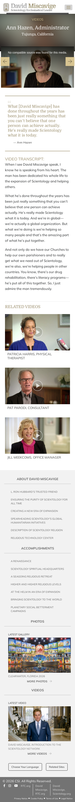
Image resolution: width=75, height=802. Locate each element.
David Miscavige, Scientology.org (62, 789)
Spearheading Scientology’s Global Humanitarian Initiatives (36, 520)
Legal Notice (66, 798)
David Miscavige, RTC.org (41, 789)
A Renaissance (21, 561)
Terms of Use (52, 798)
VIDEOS (37, 19)
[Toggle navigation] (68, 7)
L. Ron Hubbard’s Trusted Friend (34, 491)
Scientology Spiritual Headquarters (37, 568)
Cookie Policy (37, 798)
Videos (37, 690)
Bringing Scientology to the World (36, 599)
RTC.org (25, 785)
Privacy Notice (20, 798)
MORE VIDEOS (37, 753)
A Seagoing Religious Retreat (31, 576)
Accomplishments (37, 548)
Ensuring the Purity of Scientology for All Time (39, 501)
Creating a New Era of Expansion (34, 510)
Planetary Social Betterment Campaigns (32, 609)
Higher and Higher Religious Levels (36, 584)
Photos (37, 621)
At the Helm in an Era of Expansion (35, 591)
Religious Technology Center (32, 537)
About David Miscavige (37, 479)
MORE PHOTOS (37, 681)
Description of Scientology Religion (37, 530)
